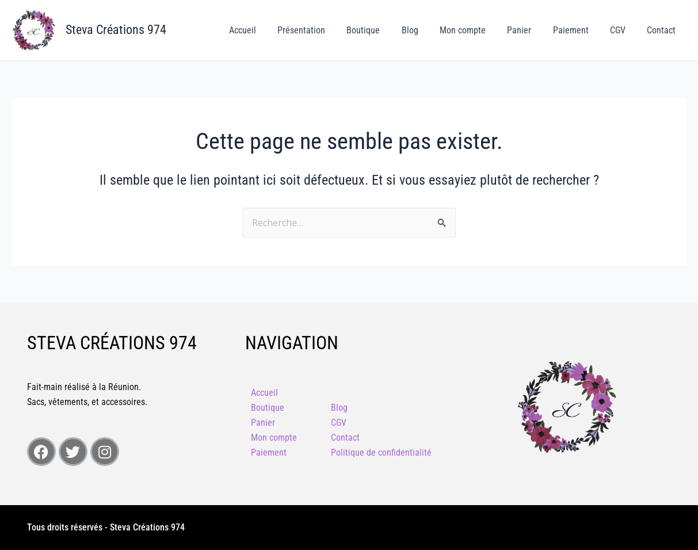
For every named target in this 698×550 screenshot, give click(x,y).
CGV (622, 30)
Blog (426, 30)
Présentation (324, 30)
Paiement (578, 30)
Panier (530, 30)
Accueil (268, 30)
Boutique (383, 30)
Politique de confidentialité (381, 452)
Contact (663, 30)
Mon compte (476, 30)
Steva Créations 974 (116, 29)
